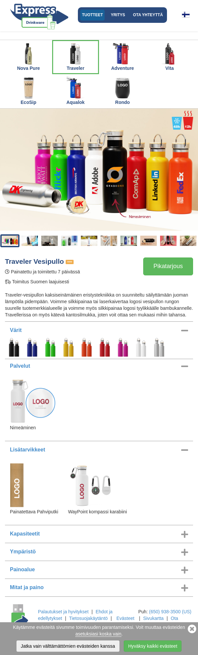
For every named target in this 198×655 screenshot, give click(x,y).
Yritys (118, 15)
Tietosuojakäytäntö (88, 618)
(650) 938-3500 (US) (170, 611)
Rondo (122, 90)
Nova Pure (28, 56)
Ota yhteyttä (148, 15)
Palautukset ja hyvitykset (63, 611)
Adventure (122, 56)
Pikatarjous (168, 266)
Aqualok (75, 90)
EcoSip (28, 90)
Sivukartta (153, 618)
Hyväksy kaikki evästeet (152, 646)
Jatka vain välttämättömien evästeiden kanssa (68, 646)
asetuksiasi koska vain (98, 634)
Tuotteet (92, 15)
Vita (169, 56)
